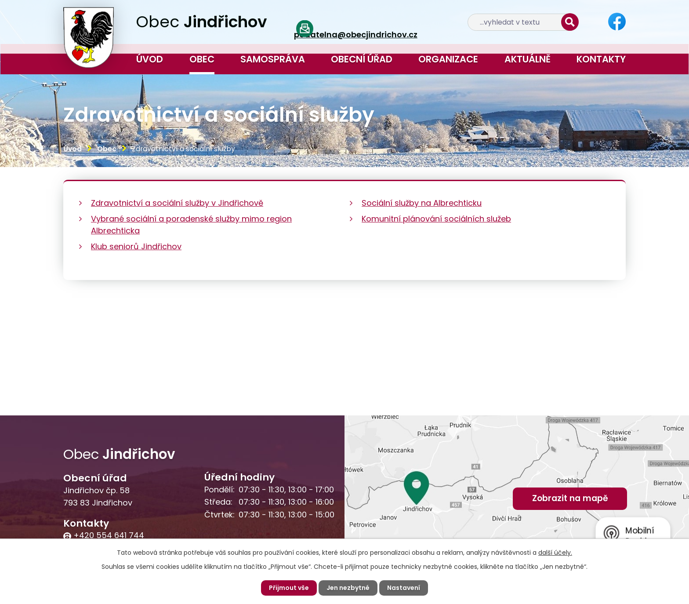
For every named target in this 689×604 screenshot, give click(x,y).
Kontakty (601, 59)
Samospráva (272, 59)
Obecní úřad (361, 59)
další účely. (555, 552)
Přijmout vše (289, 587)
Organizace (448, 59)
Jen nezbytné (348, 587)
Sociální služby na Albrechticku (422, 202)
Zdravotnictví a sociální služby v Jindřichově (177, 202)
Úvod (149, 59)
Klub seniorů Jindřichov (136, 246)
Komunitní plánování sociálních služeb (436, 218)
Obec (201, 59)
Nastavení (403, 587)
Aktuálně (527, 59)
